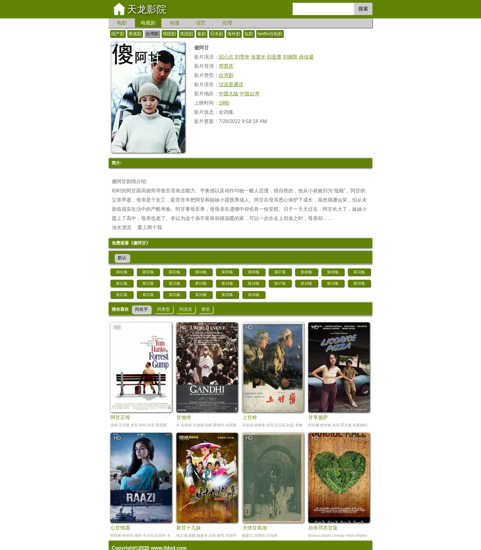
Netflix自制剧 (269, 33)
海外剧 (233, 33)
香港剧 (135, 33)
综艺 (201, 22)
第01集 (121, 272)
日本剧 (216, 33)
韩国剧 (169, 33)
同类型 (163, 309)
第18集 (306, 283)
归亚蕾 (274, 57)
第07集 (280, 272)
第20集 (359, 283)
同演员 (185, 309)
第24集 (200, 295)
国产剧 (117, 33)
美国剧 (186, 33)
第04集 (200, 272)
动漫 (174, 22)
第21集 (121, 295)
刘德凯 (290, 57)
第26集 (253, 295)
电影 (122, 22)
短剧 (248, 33)
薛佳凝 (306, 57)
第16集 (253, 283)
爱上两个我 (149, 227)
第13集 (174, 283)
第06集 (253, 272)
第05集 (227, 272)
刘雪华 (242, 57)
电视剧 (148, 22)
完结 (184, 437)
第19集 (332, 283)
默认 (122, 257)
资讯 (205, 309)
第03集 (174, 272)
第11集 (121, 283)
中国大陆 (228, 93)
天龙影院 (146, 9)
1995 (224, 103)
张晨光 (258, 57)
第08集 (306, 272)
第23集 (174, 295)
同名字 (141, 309)
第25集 (227, 295)
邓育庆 (226, 66)
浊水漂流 (121, 227)
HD (117, 327)
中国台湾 (249, 93)
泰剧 (201, 33)
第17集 (280, 283)
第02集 (148, 272)
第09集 (332, 272)
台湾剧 (152, 33)
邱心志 (226, 57)
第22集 (148, 295)
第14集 (200, 283)
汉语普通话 (231, 84)
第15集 (227, 283)
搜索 (363, 8)
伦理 (227, 22)
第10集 (359, 272)
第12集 (148, 283)
